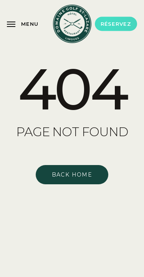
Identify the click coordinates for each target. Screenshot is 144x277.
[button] (22, 24)
